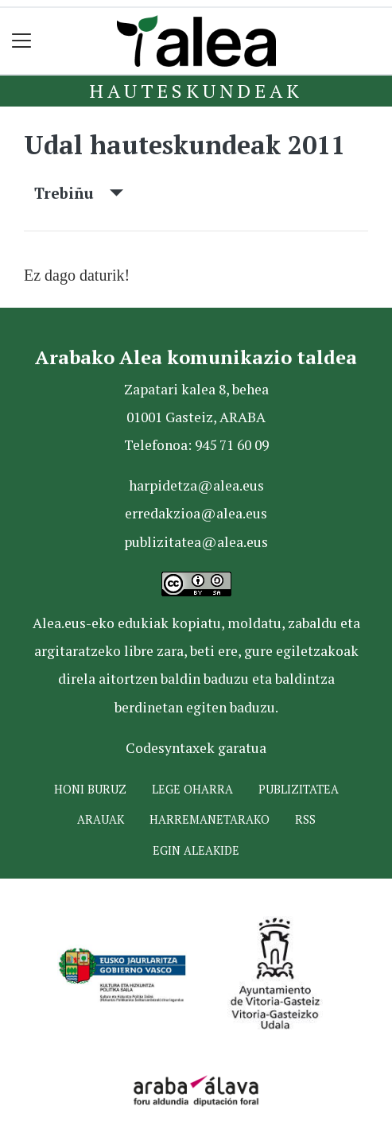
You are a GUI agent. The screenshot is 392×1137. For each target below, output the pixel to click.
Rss (305, 819)
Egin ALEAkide (196, 850)
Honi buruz (90, 789)
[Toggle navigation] (22, 41)
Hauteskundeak (195, 90)
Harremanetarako (209, 819)
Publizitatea (298, 789)
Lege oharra (192, 789)
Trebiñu (78, 193)
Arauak (100, 819)
